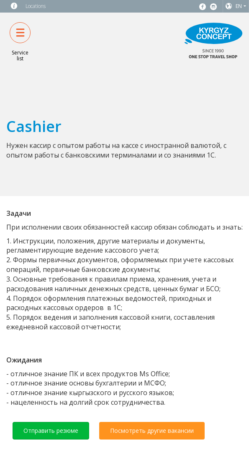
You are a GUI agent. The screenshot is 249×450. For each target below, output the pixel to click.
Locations (36, 6)
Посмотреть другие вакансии (152, 430)
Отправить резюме (50, 430)
